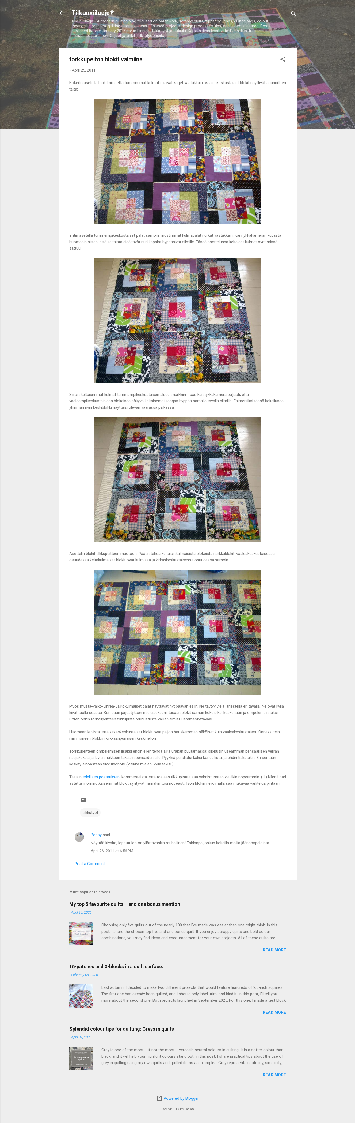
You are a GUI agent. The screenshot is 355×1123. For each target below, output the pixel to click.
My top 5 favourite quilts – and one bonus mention (124, 904)
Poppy (96, 834)
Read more (274, 950)
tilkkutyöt (90, 812)
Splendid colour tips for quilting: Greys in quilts (121, 1029)
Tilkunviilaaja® (92, 13)
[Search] (293, 14)
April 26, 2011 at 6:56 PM (112, 850)
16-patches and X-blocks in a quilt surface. (116, 966)
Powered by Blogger (177, 1098)
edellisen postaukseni (101, 777)
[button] (283, 60)
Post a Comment (90, 863)
